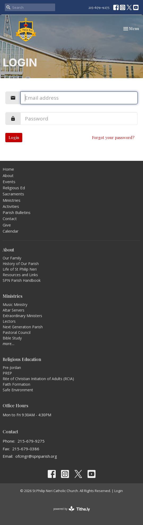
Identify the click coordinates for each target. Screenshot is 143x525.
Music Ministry (15, 304)
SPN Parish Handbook (22, 280)
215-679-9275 (98, 7)
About (8, 175)
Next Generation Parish (23, 326)
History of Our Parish (21, 263)
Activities (11, 206)
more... (9, 343)
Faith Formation (16, 384)
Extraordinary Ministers (22, 315)
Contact (10, 218)
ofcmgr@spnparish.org (36, 456)
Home (8, 169)
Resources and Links (20, 274)
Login (13, 137)
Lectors (9, 321)
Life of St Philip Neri (20, 269)
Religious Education (22, 359)
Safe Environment (18, 389)
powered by (71, 509)
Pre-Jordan (12, 367)
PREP (7, 373)
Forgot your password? (113, 137)
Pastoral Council (17, 332)
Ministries (11, 200)
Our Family (12, 258)
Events (9, 181)
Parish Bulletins (17, 212)
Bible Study (12, 338)
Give (7, 225)
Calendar (11, 231)
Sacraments (13, 193)
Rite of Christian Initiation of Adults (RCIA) (38, 378)
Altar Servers (13, 310)
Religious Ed (14, 187)
